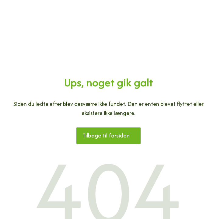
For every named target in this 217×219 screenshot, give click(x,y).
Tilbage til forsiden (106, 135)
